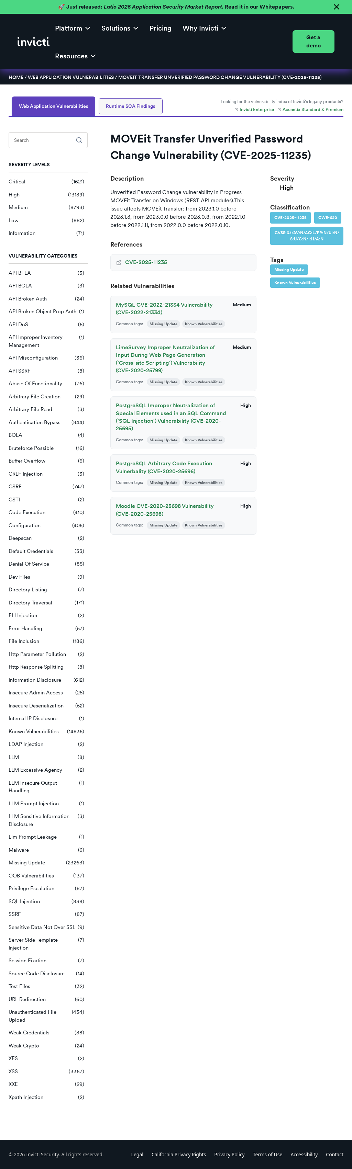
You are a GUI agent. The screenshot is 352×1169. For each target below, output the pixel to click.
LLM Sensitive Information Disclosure (46, 820)
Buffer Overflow (46, 461)
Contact (334, 1154)
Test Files (46, 986)
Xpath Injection (46, 1097)
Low (46, 221)
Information (46, 233)
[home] (34, 41)
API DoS (46, 325)
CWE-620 (327, 217)
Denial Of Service (46, 564)
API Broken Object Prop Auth (46, 312)
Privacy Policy (229, 1154)
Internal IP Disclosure (46, 719)
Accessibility (304, 1154)
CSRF (46, 487)
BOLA (46, 435)
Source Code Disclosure (46, 974)
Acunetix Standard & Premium (310, 109)
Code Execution (46, 513)
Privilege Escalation (46, 889)
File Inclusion (46, 641)
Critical (46, 182)
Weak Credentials (46, 1033)
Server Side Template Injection (46, 944)
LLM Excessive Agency (46, 770)
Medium (46, 208)
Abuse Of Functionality (46, 384)
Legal (137, 1154)
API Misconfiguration (46, 358)
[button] (73, 28)
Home (16, 77)
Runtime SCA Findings (130, 106)
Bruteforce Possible (46, 448)
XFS (46, 1059)
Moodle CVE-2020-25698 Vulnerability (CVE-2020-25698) (165, 510)
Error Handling (46, 629)
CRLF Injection (46, 474)
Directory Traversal (46, 603)
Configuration (46, 526)
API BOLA (46, 286)
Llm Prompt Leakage (46, 837)
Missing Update (46, 863)
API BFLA (46, 273)
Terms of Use (268, 1154)
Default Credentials (46, 551)
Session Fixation (46, 961)
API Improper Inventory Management (46, 341)
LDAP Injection (46, 744)
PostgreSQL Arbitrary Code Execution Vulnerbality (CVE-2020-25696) (164, 467)
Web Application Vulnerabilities (71, 77)
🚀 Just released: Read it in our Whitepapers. (176, 6)
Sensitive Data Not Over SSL (46, 927)
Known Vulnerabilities (46, 732)
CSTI (46, 500)
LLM (46, 757)
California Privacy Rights (179, 1154)
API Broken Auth (46, 299)
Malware (46, 850)
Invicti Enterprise (254, 109)
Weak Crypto (46, 1046)
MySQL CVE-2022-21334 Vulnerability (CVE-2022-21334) (164, 309)
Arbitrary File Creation (46, 397)
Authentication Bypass (46, 423)
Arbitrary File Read (46, 409)
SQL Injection (46, 902)
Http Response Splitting (46, 667)
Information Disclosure (46, 680)
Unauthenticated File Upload (46, 1016)
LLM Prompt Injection (46, 804)
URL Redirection (46, 999)
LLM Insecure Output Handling (46, 787)
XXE (46, 1084)
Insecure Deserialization (46, 706)
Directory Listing (46, 590)
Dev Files (46, 577)
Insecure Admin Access (46, 693)
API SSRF (46, 371)
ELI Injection (46, 616)
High (46, 195)
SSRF (46, 914)
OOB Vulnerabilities (46, 876)
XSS (46, 1072)
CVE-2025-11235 (290, 217)
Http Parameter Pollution (46, 654)
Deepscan (46, 538)
